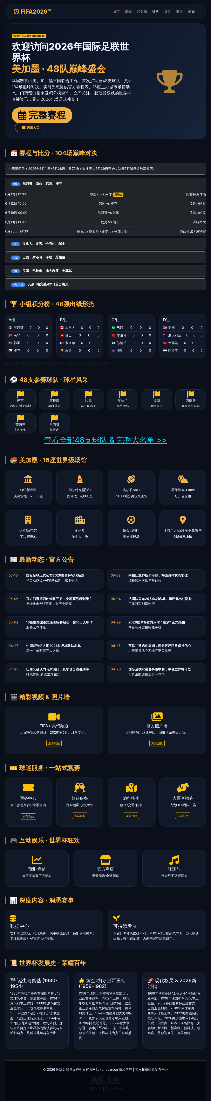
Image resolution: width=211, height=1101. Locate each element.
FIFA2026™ (32, 11)
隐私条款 (105, 1079)
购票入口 (31, 127)
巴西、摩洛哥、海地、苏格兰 (38, 257)
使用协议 (95, 1089)
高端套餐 (80, 815)
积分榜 (142, 12)
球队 (155, 12)
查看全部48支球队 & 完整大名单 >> (105, 440)
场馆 (167, 12)
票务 (179, 12)
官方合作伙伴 (114, 1089)
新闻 (191, 12)
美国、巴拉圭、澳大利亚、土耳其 (41, 271)
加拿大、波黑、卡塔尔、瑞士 (38, 244)
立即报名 (183, 815)
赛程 (128, 12)
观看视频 (54, 743)
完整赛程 (42, 115)
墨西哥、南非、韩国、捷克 (36, 184)
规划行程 (131, 815)
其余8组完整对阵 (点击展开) (40, 284)
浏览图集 (157, 743)
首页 (116, 12)
